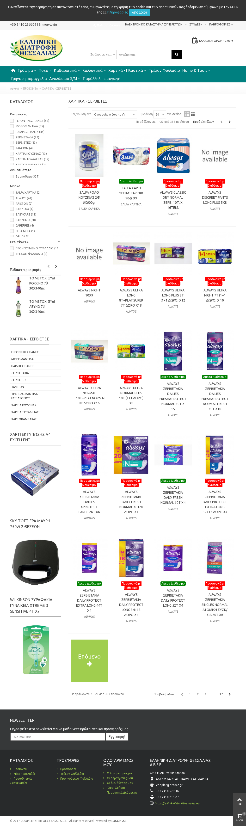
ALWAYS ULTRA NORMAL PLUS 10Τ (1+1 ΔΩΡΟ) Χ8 (131, 395)
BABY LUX (24, 208)
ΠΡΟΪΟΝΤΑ (30, 88)
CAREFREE (25, 225)
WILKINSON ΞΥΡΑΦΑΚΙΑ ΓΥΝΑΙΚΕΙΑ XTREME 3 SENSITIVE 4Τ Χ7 (31, 605)
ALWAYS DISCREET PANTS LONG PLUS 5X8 (215, 197)
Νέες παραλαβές (24, 773)
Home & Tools (194, 70)
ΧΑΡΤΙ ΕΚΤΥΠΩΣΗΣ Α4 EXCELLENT (30, 437)
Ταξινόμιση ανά (81, 114)
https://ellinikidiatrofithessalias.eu (176, 803)
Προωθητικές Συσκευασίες (21, 780)
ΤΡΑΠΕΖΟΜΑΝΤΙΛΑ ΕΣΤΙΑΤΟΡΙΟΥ (24, 396)
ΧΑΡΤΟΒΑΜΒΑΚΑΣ (31, 164)
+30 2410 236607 (23, 24)
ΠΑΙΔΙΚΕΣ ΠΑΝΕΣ (30, 131)
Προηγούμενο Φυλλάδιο (76, 778)
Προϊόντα (20, 769)
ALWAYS (24, 198)
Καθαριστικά (65, 70)
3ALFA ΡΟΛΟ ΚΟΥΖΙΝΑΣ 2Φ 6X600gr (89, 197)
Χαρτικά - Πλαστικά (125, 70)
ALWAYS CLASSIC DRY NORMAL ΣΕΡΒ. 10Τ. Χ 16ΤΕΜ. (173, 200)
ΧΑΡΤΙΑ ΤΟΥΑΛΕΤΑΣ (32, 159)
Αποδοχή (139, 12)
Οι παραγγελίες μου (119, 778)
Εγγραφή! (117, 736)
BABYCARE (26, 214)
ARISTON (24, 203)
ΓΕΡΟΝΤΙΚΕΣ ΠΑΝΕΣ (32, 120)
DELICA (23, 236)
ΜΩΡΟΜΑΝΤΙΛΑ (30, 126)
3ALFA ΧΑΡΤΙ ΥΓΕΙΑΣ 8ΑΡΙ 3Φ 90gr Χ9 (131, 193)
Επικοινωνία (48, 24)
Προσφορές (68, 769)
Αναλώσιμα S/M (63, 78)
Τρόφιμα (25, 70)
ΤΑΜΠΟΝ (24, 148)
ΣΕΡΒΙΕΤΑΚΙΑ (27, 137)
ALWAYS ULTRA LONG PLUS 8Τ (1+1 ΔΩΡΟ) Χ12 (173, 295)
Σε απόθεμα (27, 176)
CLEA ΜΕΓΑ (25, 231)
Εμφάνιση (146, 114)
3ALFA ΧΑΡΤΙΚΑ (28, 192)
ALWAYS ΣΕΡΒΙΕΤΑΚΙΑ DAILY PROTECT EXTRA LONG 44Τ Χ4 (89, 600)
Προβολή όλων (203, 121)
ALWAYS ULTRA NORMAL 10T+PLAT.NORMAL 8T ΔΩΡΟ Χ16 (89, 395)
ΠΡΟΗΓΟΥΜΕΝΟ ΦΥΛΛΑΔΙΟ (38, 248)
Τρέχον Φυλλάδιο (164, 70)
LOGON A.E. (119, 820)
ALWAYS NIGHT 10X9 (89, 292)
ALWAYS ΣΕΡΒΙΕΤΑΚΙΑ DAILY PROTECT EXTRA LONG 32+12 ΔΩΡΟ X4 (215, 502)
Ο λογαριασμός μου (120, 773)
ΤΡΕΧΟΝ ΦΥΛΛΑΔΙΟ (31, 253)
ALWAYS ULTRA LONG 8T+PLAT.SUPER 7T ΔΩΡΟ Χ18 (131, 297)
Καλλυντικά (92, 70)
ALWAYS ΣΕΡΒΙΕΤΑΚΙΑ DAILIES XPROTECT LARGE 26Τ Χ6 (89, 502)
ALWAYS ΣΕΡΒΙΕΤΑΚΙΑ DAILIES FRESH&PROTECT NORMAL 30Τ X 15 (173, 396)
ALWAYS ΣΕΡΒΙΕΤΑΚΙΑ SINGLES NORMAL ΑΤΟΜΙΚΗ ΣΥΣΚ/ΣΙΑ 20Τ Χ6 (215, 605)
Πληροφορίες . (118, 12)
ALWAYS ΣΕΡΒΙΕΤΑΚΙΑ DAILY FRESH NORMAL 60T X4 (172, 495)
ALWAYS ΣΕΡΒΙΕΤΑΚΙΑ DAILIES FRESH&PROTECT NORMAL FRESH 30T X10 (215, 396)
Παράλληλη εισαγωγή (101, 78)
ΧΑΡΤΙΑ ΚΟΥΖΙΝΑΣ (31, 153)
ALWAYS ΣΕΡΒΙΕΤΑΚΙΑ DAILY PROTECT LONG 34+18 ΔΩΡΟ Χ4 (131, 605)
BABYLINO (26, 220)
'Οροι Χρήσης (115, 787)
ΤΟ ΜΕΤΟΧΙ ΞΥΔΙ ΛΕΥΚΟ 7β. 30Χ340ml (42, 307)
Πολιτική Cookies (108, 25)
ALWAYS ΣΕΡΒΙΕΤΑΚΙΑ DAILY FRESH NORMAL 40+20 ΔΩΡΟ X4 (131, 502)
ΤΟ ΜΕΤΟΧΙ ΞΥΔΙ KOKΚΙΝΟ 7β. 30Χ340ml (42, 283)
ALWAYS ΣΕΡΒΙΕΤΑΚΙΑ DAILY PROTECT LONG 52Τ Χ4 (173, 597)
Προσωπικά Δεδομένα (121, 792)
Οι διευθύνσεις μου (119, 782)
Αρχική (14, 88)
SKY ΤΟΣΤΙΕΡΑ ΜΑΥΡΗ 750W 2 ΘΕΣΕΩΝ (30, 524)
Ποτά (43, 70)
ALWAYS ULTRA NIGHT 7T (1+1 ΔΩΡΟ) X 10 (215, 295)
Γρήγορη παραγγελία (29, 78)
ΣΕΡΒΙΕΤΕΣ (26, 142)
